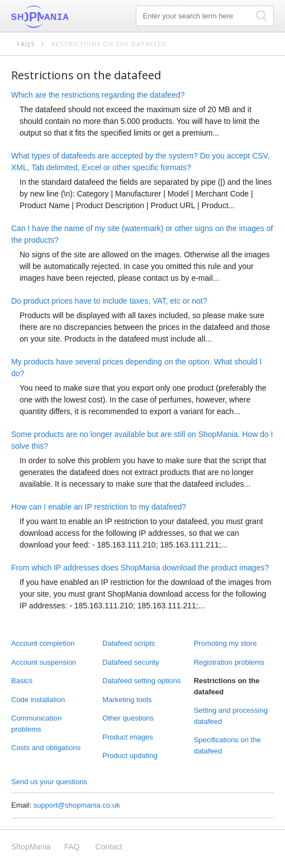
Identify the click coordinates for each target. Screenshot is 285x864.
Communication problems (36, 723)
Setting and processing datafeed (231, 716)
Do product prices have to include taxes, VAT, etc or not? (109, 300)
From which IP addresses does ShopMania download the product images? (140, 567)
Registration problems (229, 662)
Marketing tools (126, 699)
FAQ (72, 846)
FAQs (26, 44)
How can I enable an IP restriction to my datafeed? (98, 506)
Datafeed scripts (128, 643)
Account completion (42, 643)
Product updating (129, 755)
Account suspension (43, 662)
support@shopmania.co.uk (77, 805)
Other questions (128, 718)
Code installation (38, 699)
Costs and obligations (45, 747)
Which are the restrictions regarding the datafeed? (98, 94)
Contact (109, 846)
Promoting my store (225, 643)
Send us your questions (49, 781)
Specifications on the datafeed (227, 745)
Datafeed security (130, 662)
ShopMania (67, 17)
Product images (127, 737)
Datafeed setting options (141, 680)
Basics (21, 680)
